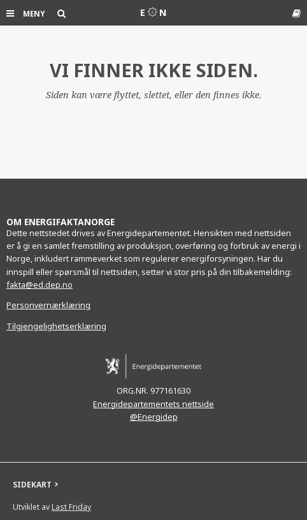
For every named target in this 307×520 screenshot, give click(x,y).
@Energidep (154, 417)
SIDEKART (32, 484)
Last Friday (71, 506)
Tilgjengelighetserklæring (56, 326)
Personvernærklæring (48, 305)
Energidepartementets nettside (153, 404)
